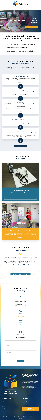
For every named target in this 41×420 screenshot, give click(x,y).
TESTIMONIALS (5, 406)
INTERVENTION (25, 403)
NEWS (3, 410)
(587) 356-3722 (20, 316)
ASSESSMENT (24, 401)
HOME (3, 401)
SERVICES (4, 404)
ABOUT (3, 403)
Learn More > (20, 198)
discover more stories (20, 274)
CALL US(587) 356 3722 (30, 409)
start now (31, 27)
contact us (20, 146)
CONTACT (4, 411)
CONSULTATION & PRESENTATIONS (29, 404)
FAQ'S (3, 408)
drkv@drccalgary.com (20, 326)
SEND (20, 361)
